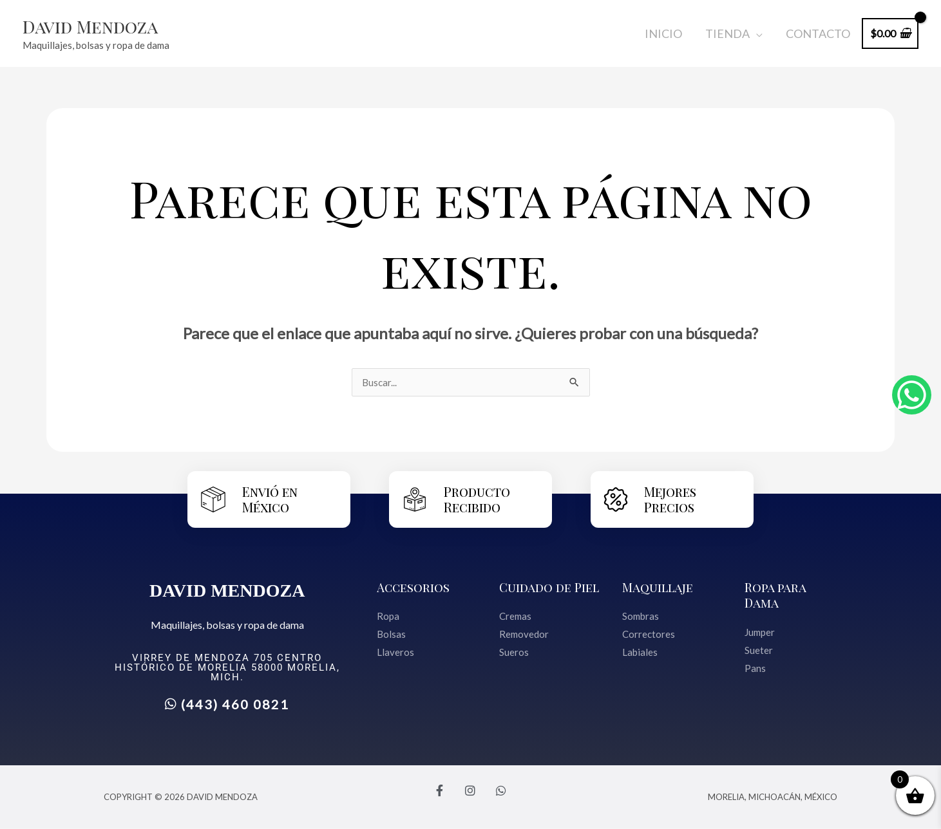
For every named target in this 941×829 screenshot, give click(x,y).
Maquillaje (658, 587)
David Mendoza (97, 26)
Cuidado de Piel (550, 587)
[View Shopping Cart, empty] (890, 33)
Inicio (663, 33)
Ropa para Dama (776, 595)
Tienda (727, 33)
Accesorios (414, 587)
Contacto (818, 33)
